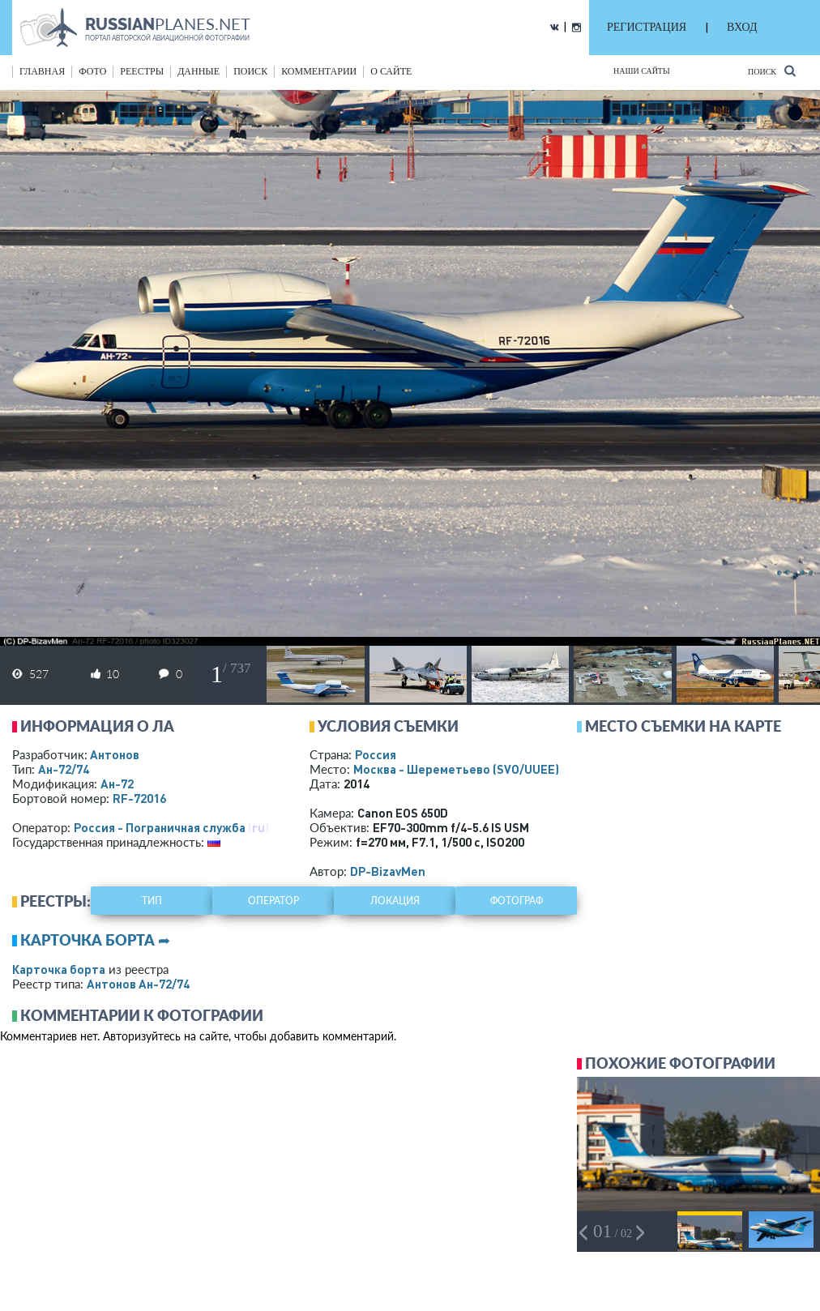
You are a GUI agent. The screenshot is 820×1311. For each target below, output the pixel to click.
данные (198, 71)
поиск (250, 71)
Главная (42, 71)
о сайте (391, 71)
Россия (375, 754)
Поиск (772, 71)
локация (395, 901)
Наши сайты (641, 70)
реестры (142, 71)
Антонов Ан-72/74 (138, 983)
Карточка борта (58, 969)
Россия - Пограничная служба (160, 827)
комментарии (319, 71)
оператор (273, 901)
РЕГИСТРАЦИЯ (646, 27)
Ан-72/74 (63, 769)
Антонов (114, 754)
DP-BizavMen (387, 871)
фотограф (516, 901)
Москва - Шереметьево (456, 769)
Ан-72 (117, 783)
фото (92, 71)
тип (152, 901)
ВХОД (742, 27)
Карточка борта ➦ (95, 940)
